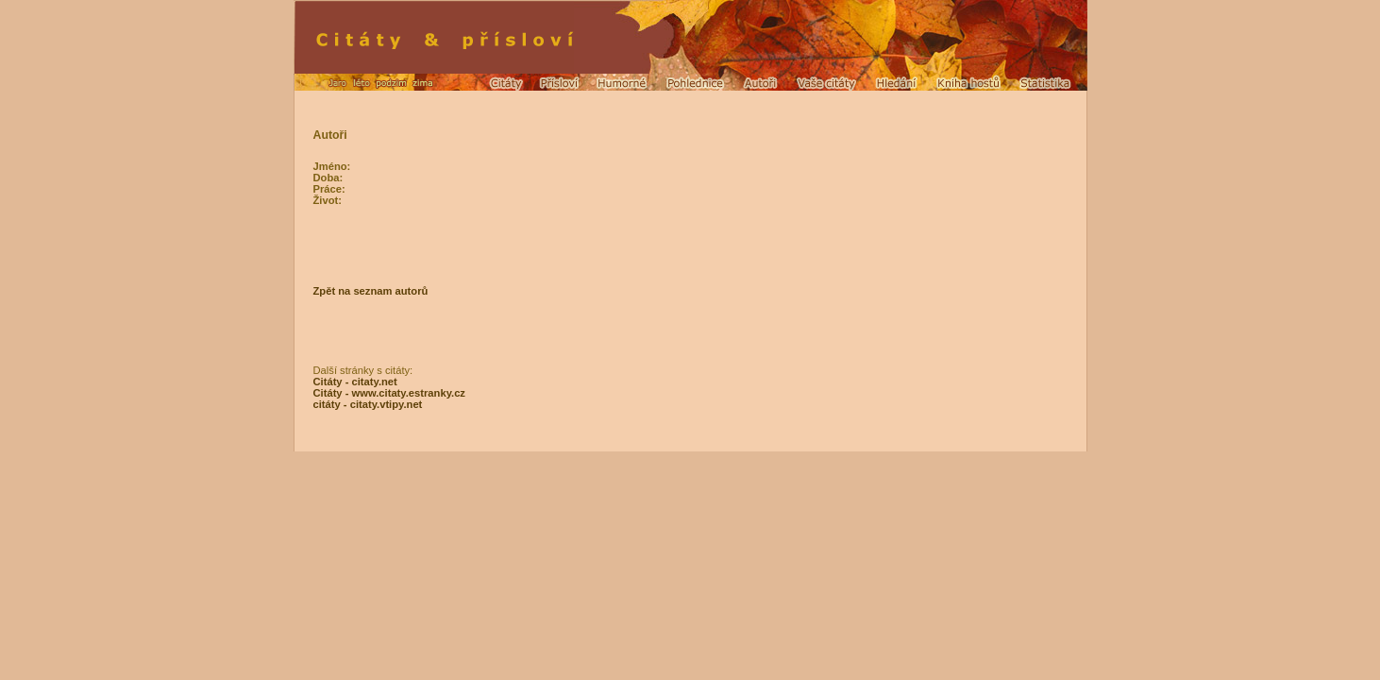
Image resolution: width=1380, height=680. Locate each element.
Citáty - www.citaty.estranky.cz (389, 393)
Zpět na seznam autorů (371, 291)
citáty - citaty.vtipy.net (368, 404)
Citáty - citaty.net (355, 381)
